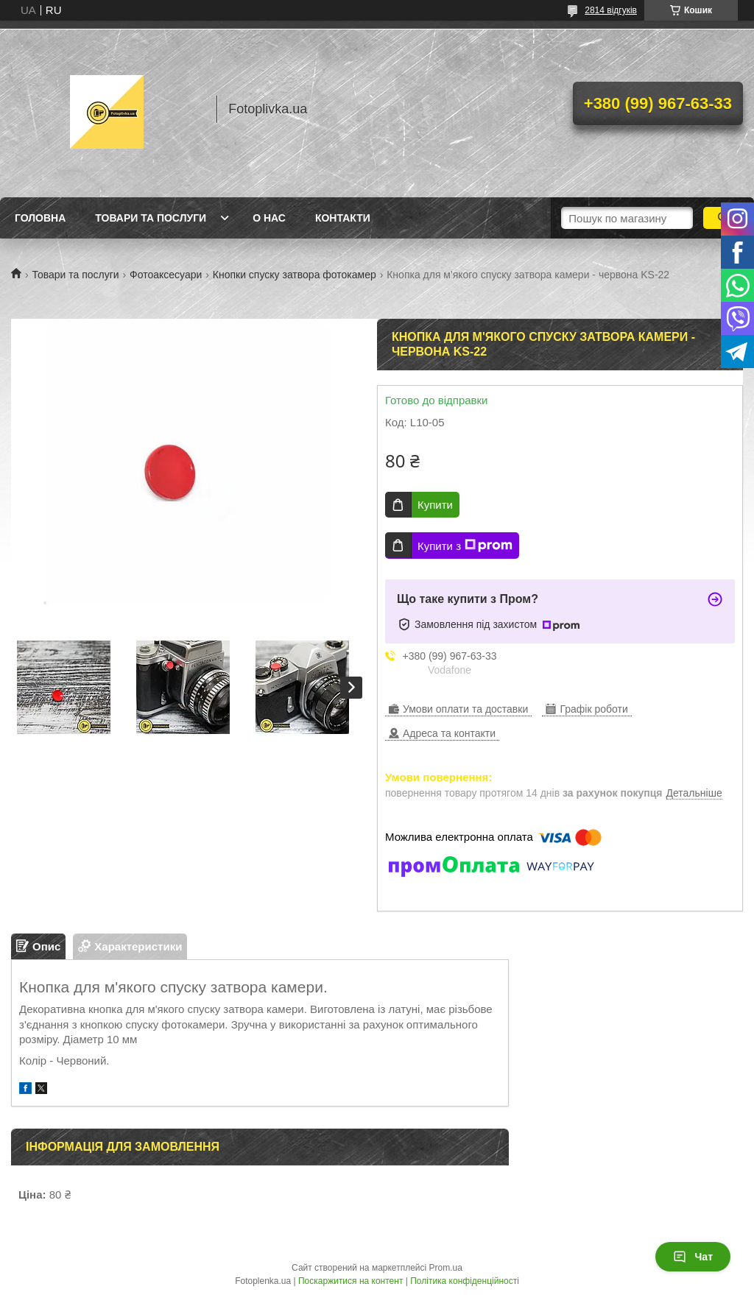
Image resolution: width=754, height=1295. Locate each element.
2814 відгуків (611, 10)
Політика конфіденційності (464, 1281)
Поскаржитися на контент (350, 1281)
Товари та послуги (150, 218)
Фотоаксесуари (166, 274)
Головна (40, 218)
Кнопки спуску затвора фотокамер (294, 274)
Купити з (464, 545)
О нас (269, 218)
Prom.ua (445, 1268)
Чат (693, 1256)
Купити (435, 504)
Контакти (342, 218)
